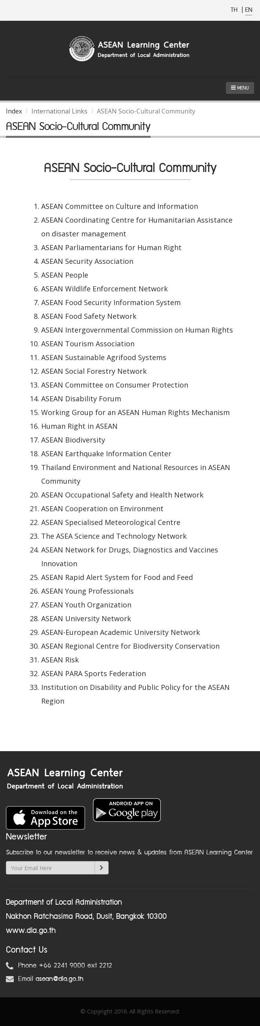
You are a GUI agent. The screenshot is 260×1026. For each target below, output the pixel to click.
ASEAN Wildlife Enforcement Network (104, 288)
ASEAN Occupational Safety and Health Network (122, 494)
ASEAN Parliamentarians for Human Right (111, 247)
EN (248, 10)
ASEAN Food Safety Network (88, 316)
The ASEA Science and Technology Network (114, 536)
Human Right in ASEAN (79, 426)
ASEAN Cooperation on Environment (102, 508)
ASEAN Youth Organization (86, 604)
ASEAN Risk (60, 659)
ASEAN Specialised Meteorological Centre (110, 522)
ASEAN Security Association (87, 261)
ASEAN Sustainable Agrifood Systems (103, 357)
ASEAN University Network (86, 618)
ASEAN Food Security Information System (111, 302)
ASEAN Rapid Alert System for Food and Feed (117, 577)
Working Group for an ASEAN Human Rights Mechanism (135, 412)
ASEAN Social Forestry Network (94, 371)
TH (235, 10)
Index (14, 111)
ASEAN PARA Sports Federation (93, 673)
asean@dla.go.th (60, 979)
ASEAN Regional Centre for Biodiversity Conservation (130, 646)
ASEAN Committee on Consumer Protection (114, 385)
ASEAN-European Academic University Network (120, 632)
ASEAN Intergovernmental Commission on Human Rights (137, 330)
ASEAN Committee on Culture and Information (119, 206)
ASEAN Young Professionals (87, 591)
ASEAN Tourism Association (88, 343)
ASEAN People (64, 275)
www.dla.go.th (31, 930)
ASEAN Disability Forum (81, 398)
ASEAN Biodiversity (73, 439)
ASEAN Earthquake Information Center (106, 453)
